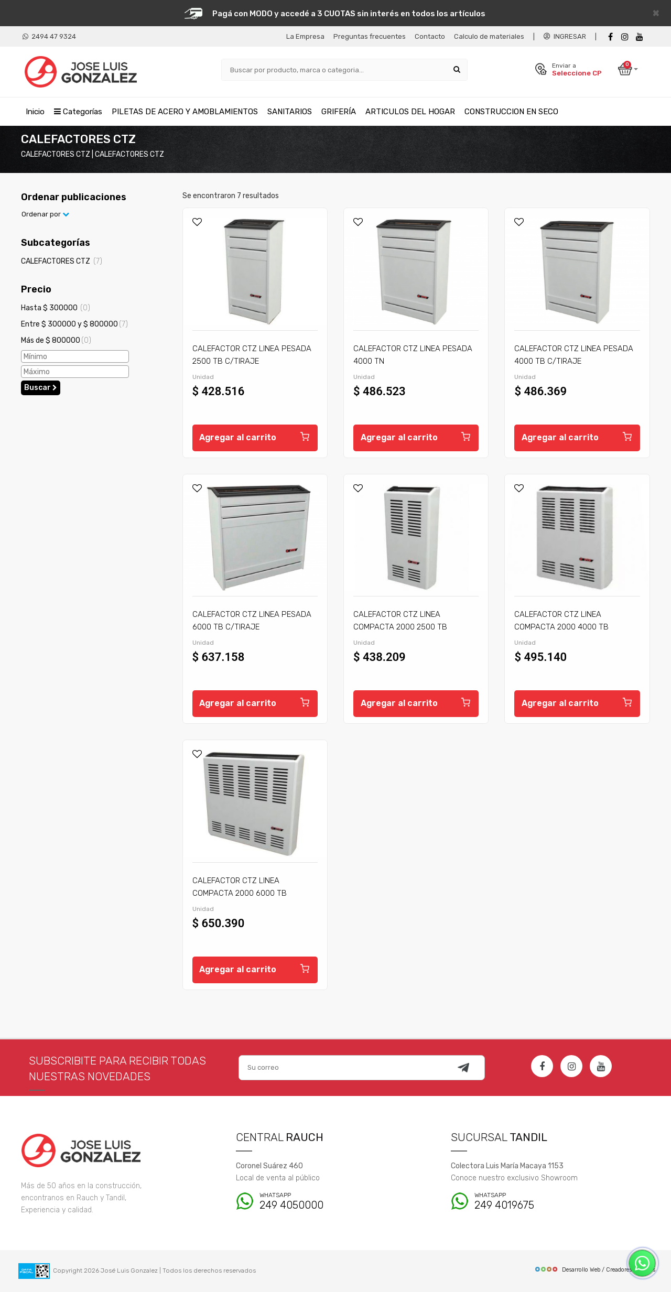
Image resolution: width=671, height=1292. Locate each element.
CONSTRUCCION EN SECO (511, 111)
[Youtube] (639, 37)
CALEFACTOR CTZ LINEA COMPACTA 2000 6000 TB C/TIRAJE (239, 893)
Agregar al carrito (255, 436)
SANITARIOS (289, 111)
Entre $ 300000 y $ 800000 (74, 324)
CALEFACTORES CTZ (61, 261)
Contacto (430, 36)
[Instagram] (571, 1066)
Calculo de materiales (489, 36)
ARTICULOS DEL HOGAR (410, 111)
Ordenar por (45, 215)
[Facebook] (610, 37)
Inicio (35, 111)
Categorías (78, 111)
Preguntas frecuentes (369, 36)
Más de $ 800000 (56, 340)
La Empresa (305, 36)
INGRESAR (565, 36)
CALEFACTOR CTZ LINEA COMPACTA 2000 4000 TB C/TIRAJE (561, 627)
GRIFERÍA (338, 111)
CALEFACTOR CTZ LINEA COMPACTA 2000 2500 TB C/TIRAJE (400, 627)
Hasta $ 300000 (55, 307)
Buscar (40, 387)
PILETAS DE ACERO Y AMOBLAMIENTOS (185, 111)
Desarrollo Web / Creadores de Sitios (594, 1269)
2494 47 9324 (49, 36)
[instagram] (625, 37)
